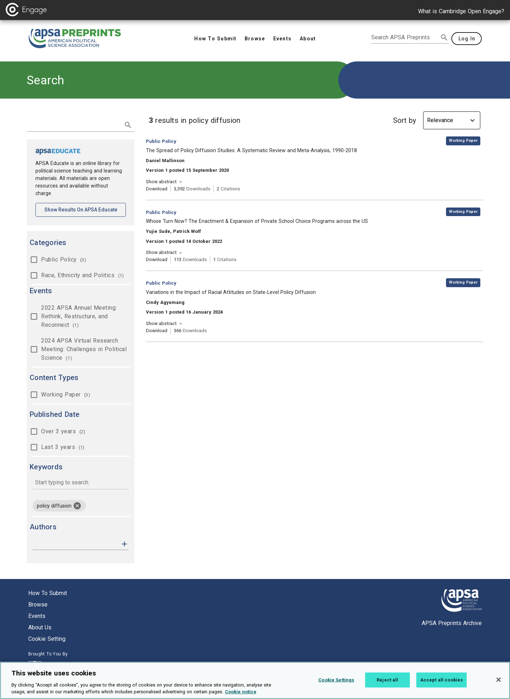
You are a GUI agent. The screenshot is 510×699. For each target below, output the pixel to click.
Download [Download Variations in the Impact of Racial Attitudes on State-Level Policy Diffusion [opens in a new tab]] (156, 330)
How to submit (47, 593)
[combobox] (81, 483)
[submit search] (444, 37)
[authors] (76, 544)
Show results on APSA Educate (85, 209)
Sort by (404, 120)
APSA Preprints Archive (452, 623)
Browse (38, 604)
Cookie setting (46, 638)
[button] (124, 543)
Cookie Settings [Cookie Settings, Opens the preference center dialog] (336, 683)
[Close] (498, 683)
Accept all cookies (441, 683)
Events (36, 616)
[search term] (73, 124)
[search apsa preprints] (404, 37)
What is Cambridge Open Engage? (461, 11)
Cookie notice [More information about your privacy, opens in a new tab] (240, 695)
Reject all (387, 683)
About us (40, 627)
